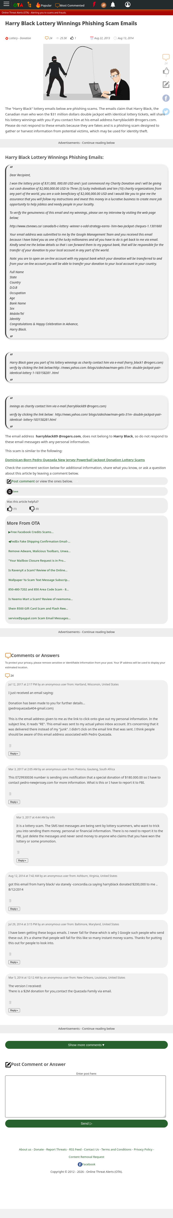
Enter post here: (86, 1074)
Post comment (21, 481)
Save (12, 491)
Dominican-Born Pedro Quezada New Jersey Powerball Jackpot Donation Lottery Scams (75, 459)
